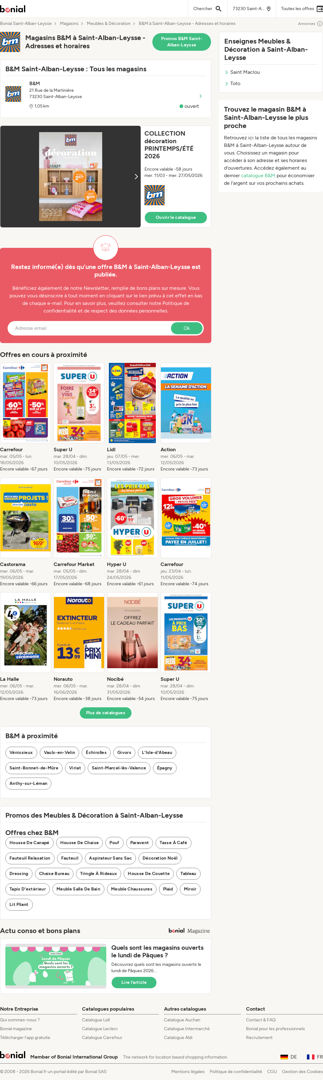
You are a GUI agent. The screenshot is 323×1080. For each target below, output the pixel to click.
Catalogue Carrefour (102, 1037)
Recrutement (259, 1037)
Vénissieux (21, 752)
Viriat (75, 768)
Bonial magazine (16, 1028)
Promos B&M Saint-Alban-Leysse (181, 42)
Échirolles (96, 752)
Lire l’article (134, 982)
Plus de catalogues (105, 712)
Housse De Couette (149, 873)
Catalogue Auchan (182, 1020)
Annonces (310, 23)
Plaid (168, 889)
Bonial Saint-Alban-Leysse (26, 23)
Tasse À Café (173, 842)
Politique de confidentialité (236, 1071)
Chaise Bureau (54, 873)
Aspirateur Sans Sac (110, 858)
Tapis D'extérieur (27, 889)
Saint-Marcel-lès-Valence (119, 768)
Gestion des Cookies (302, 1071)
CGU (272, 1071)
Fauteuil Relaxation (29, 858)
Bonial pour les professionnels (275, 1028)
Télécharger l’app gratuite (25, 1037)
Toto (232, 83)
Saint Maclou (242, 72)
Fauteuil (70, 858)
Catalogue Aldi (178, 1037)
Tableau (188, 873)
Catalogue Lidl (96, 1020)
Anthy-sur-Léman (28, 783)
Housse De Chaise (79, 842)
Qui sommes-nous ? (20, 1020)
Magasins (69, 23)
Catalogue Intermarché (187, 1028)
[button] (105, 177)
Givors (124, 752)
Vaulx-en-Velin (59, 752)
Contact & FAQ (261, 1020)
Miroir (190, 889)
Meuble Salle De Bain (78, 889)
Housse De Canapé (29, 842)
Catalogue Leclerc (100, 1028)
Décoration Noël (160, 858)
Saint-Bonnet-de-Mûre (33, 768)
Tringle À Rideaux (98, 873)
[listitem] (25, 417)
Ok (187, 328)
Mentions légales (188, 1071)
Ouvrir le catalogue (176, 217)
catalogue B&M (258, 175)
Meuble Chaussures (131, 889)
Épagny (165, 768)
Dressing (18, 873)
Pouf (114, 842)
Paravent (139, 842)
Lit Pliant (19, 904)
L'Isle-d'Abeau (157, 752)
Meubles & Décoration (109, 23)
